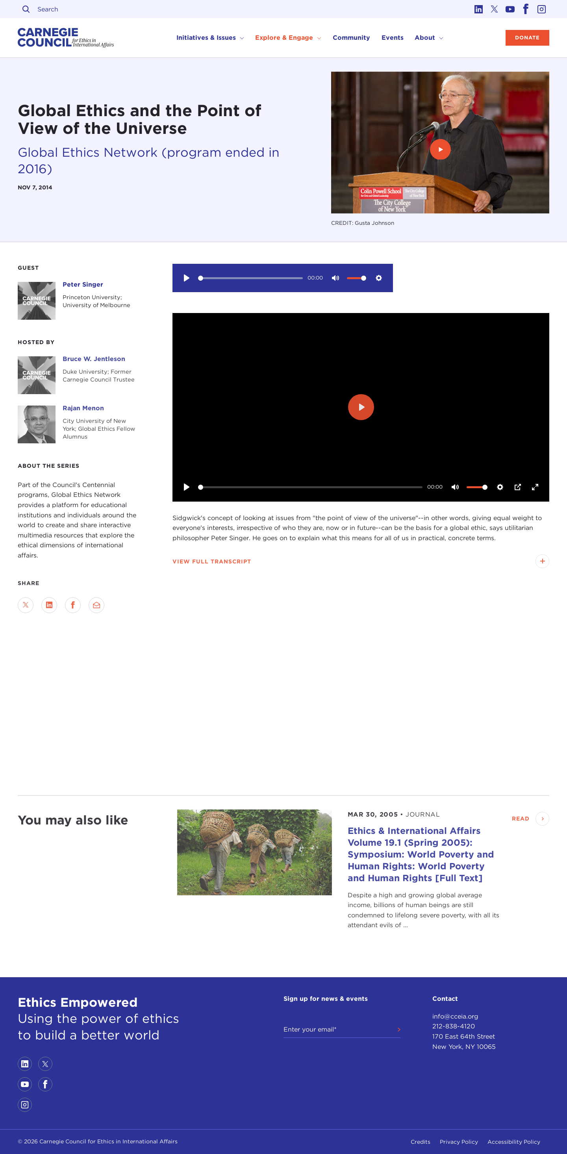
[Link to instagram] (541, 9)
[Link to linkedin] (478, 9)
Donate (527, 38)
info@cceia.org (455, 1016)
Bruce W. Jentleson (94, 359)
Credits (420, 1142)
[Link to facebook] (526, 9)
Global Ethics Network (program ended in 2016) (149, 160)
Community (351, 37)
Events (393, 37)
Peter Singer (83, 284)
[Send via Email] (96, 605)
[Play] (187, 278)
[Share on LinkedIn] (49, 605)
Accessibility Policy (513, 1142)
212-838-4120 (453, 1026)
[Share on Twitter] (25, 605)
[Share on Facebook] (73, 605)
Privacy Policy (459, 1142)
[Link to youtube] (510, 9)
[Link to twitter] (494, 9)
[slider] (250, 278)
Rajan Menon (83, 408)
